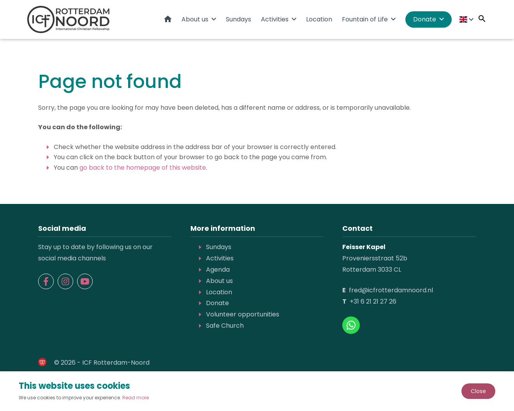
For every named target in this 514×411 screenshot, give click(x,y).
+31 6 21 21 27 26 (373, 301)
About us (194, 19)
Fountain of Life (365, 19)
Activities (275, 19)
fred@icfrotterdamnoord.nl (391, 290)
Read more (135, 397)
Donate (424, 19)
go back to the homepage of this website (142, 167)
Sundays (238, 19)
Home (168, 18)
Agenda (218, 269)
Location (319, 19)
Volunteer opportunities (242, 314)
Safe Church (225, 325)
